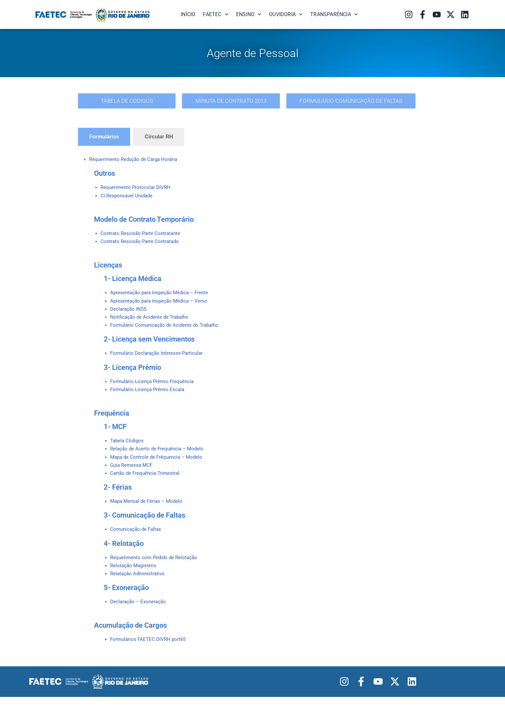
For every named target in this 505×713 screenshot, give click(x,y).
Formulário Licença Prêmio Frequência (154, 389)
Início (188, 14)
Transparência (334, 14)
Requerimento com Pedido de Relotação (155, 571)
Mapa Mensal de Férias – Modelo (148, 514)
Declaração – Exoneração (139, 617)
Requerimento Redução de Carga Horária (135, 160)
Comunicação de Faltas (137, 542)
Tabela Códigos (128, 450)
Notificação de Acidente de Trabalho (151, 323)
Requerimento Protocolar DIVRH (136, 189)
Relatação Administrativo (138, 588)
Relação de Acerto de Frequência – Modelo (158, 458)
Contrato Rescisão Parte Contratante (141, 236)
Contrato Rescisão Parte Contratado (141, 245)
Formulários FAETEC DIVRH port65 (149, 655)
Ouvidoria (285, 14)
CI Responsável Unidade (127, 198)
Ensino (248, 14)
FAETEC (215, 14)
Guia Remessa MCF (132, 476)
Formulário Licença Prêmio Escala (149, 398)
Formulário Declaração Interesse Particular (158, 360)
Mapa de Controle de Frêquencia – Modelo (158, 467)
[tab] (104, 137)
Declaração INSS (129, 314)
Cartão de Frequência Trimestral (146, 485)
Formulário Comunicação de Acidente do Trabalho (167, 332)
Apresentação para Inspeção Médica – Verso (161, 305)
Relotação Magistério (134, 580)
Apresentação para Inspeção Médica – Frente (161, 297)
